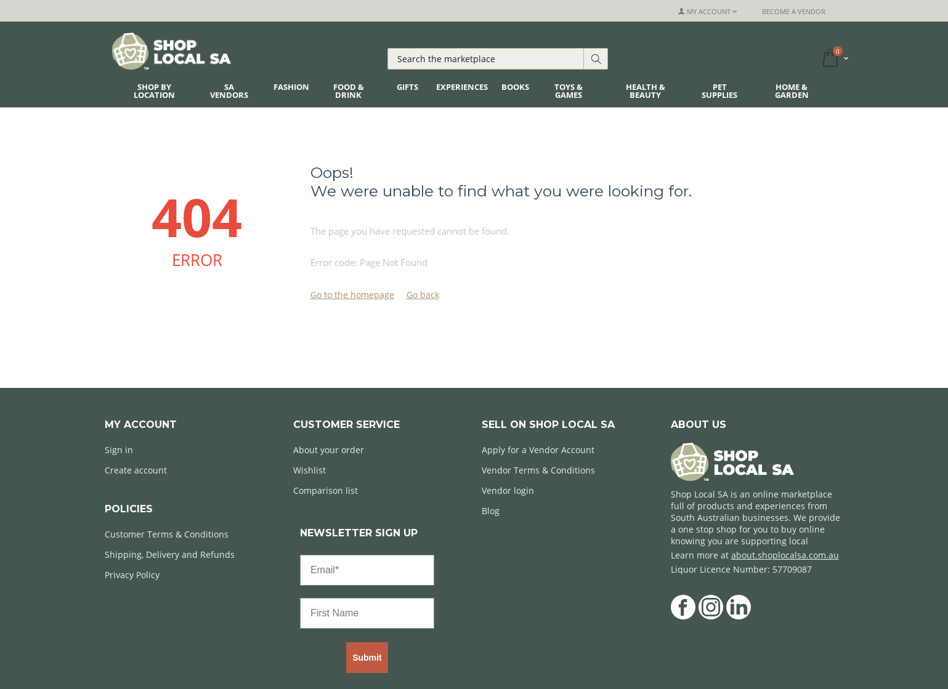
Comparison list (325, 490)
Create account (136, 470)
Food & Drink (348, 90)
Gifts (407, 86)
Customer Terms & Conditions (167, 534)
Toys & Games (568, 90)
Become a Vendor (793, 11)
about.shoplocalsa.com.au (785, 555)
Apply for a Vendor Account (538, 450)
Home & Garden (792, 90)
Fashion (291, 86)
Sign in (119, 450)
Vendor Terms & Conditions (538, 470)
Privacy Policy (132, 575)
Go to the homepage (352, 294)
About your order (328, 450)
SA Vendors (229, 90)
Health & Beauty (645, 90)
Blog (491, 511)
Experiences (462, 86)
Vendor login (508, 490)
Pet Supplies (719, 90)
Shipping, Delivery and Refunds (170, 554)
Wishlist (309, 470)
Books (515, 86)
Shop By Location (154, 90)
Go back (423, 294)
